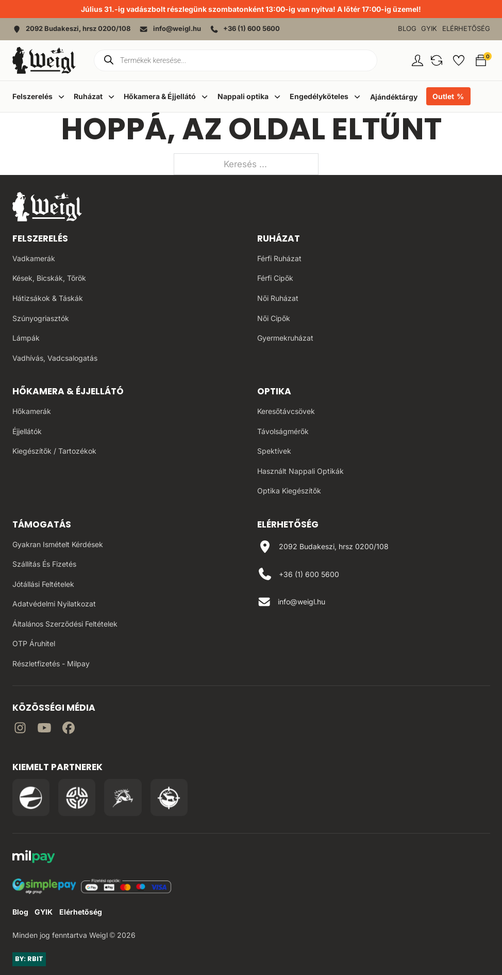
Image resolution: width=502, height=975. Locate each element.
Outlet (443, 96)
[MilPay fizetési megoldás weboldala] (33, 858)
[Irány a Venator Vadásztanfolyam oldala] (123, 797)
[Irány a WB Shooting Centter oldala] (77, 797)
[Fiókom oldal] (417, 60)
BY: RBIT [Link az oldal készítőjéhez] (29, 958)
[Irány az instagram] (20, 729)
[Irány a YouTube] (44, 729)
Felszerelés (40, 238)
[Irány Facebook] (68, 729)
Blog (407, 29)
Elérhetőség (466, 29)
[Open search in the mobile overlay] (235, 60)
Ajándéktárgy (393, 96)
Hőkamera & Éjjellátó (68, 391)
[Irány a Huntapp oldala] (169, 797)
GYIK (429, 29)
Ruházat (278, 238)
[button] (436, 60)
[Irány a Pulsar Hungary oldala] (31, 797)
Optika (274, 391)
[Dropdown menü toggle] (61, 96)
